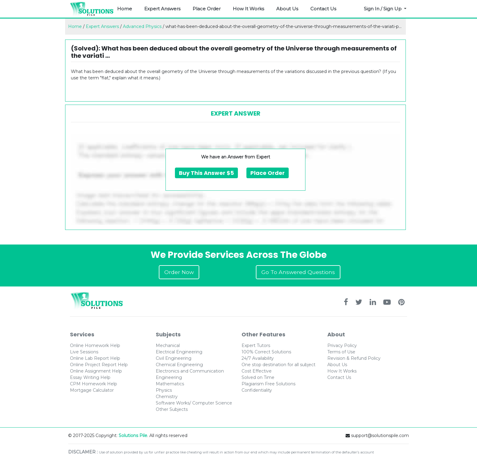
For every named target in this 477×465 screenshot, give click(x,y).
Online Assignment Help (96, 371)
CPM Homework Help (93, 384)
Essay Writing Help (90, 377)
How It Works (248, 9)
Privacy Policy (342, 345)
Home (124, 9)
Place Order (207, 9)
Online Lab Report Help (95, 358)
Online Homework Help (95, 345)
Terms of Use (341, 352)
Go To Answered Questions (298, 272)
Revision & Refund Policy (354, 358)
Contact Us (323, 9)
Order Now (179, 272)
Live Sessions (84, 352)
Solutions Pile (133, 435)
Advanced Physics (142, 26)
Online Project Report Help (99, 364)
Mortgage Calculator (92, 390)
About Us (287, 9)
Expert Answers (162, 9)
